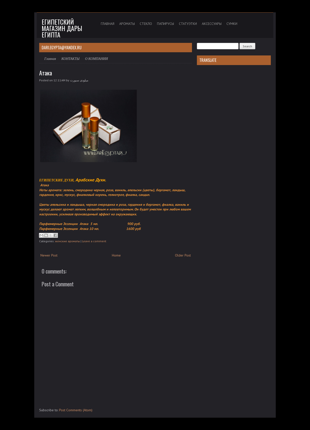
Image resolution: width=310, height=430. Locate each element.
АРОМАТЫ (127, 23)
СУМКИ (231, 23)
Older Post (183, 255)
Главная (50, 59)
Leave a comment (94, 241)
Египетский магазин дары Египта (62, 28)
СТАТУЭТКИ (188, 23)
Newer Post (48, 255)
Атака (45, 72)
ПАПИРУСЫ (165, 23)
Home (116, 255)
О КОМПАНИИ (96, 59)
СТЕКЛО (146, 23)
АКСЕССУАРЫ (212, 23)
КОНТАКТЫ (70, 59)
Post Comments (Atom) (75, 410)
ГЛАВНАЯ (107, 23)
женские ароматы (67, 241)
